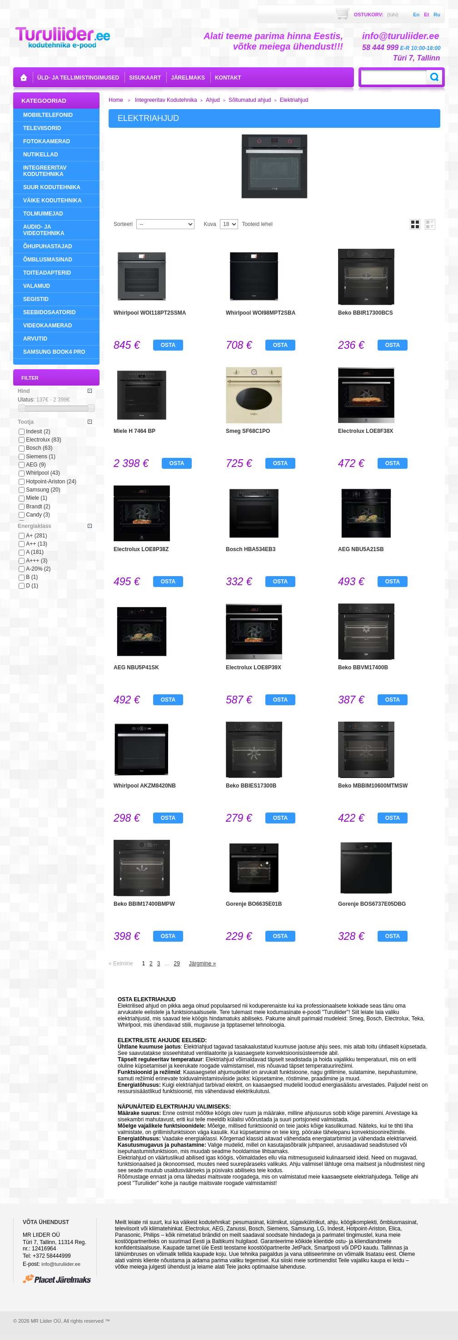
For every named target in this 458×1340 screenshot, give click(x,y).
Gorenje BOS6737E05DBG (372, 904)
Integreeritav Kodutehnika (45, 171)
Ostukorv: (376, 14)
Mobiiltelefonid (48, 115)
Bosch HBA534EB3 (250, 549)
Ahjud (213, 100)
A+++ (36, 560)
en (416, 14)
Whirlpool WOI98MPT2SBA (260, 313)
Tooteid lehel (257, 224)
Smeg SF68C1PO (248, 431)
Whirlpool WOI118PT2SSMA (150, 313)
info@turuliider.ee (60, 1264)
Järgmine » (202, 963)
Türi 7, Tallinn (416, 58)
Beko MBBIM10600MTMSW (373, 786)
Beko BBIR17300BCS (365, 313)
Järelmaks (188, 78)
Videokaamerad (47, 325)
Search (434, 77)
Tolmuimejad (43, 214)
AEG (35, 465)
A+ (36, 535)
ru (436, 14)
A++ (36, 544)
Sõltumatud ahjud (250, 100)
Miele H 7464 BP (134, 431)
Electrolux (43, 440)
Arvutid (35, 339)
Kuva (210, 224)
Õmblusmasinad (47, 259)
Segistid (36, 299)
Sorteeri (123, 224)
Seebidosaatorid (49, 312)
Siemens (40, 456)
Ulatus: (26, 399)
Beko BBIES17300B (251, 786)
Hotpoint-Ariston (51, 481)
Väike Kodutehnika (52, 200)
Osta (168, 345)
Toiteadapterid (47, 273)
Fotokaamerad (46, 141)
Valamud (36, 286)
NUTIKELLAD (40, 154)
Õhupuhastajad (47, 246)
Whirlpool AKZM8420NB (145, 786)
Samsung (43, 490)
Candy (38, 515)
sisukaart (145, 78)
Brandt (38, 506)
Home (116, 100)
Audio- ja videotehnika (44, 230)
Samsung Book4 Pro (54, 352)
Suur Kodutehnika (51, 187)
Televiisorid (42, 128)
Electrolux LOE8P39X (253, 667)
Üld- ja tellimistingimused (78, 78)
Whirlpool (43, 473)
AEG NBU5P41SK (136, 667)
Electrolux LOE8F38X (365, 431)
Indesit (38, 431)
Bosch (39, 448)
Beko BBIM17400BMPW (144, 904)
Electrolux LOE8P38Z (141, 549)
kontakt (228, 78)
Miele (36, 498)
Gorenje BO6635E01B (254, 904)
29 (176, 963)
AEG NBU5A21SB (361, 549)
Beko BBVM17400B (363, 667)
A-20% (38, 569)
